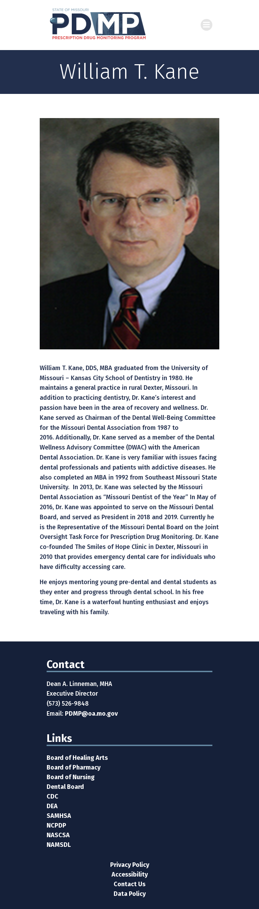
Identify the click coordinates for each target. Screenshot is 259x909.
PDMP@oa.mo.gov (91, 713)
